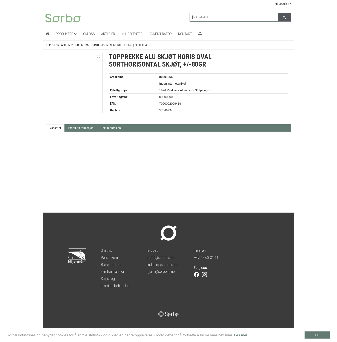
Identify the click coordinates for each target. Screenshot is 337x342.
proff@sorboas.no (161, 257)
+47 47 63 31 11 (206, 257)
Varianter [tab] (55, 128)
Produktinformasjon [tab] (80, 128)
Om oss (106, 250)
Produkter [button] (66, 34)
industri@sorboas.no (162, 264)
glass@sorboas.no (161, 271)
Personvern (109, 257)
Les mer (240, 335)
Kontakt (185, 34)
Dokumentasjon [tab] (111, 128)
